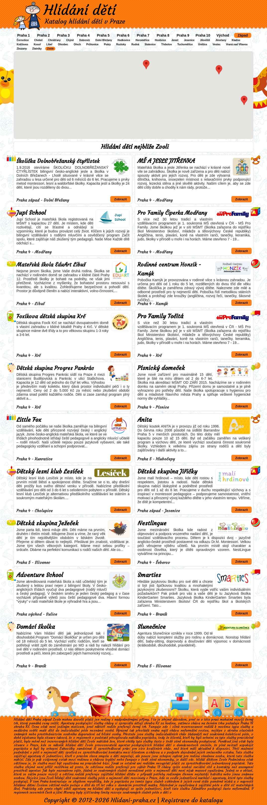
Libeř (49, 44)
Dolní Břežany (103, 40)
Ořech (77, 44)
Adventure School (39, 575)
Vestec (217, 44)
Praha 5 (103, 35)
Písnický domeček (161, 368)
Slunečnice (151, 627)
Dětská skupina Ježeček (47, 523)
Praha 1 (23, 35)
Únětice (202, 44)
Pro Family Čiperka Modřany (172, 213)
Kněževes (22, 44)
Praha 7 (143, 35)
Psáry (107, 44)
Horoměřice (142, 40)
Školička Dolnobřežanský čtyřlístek (57, 161)
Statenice (150, 44)
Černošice (23, 40)
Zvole (50, 48)
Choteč (38, 40)
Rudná (135, 44)
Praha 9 (183, 35)
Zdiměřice (198, 789)
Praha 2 (43, 35)
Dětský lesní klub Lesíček (49, 471)
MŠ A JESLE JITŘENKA (166, 161)
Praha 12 (153, 767)
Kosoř (37, 44)
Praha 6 (123, 35)
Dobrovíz (84, 40)
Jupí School (31, 212)
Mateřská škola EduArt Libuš (50, 264)
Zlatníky (37, 48)
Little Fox (28, 420)
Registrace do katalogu (192, 800)
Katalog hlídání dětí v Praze (85, 21)
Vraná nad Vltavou (237, 44)
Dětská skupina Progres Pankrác (55, 368)
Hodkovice (124, 40)
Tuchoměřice (185, 44)
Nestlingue (151, 523)
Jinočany (220, 40)
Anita (144, 420)
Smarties (149, 575)
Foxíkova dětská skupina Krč (50, 316)
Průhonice (92, 44)
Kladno (236, 40)
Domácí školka (35, 627)
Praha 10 (203, 35)
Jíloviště (205, 40)
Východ (222, 35)
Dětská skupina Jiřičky (167, 471)
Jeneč (174, 40)
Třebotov (166, 44)
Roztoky (121, 44)
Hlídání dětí (80, 10)
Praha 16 (247, 723)
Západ (243, 35)
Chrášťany (54, 40)
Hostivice (160, 40)
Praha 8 (163, 35)
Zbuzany (22, 48)
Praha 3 (63, 35)
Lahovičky (67, 749)
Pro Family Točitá (160, 316)
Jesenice (189, 40)
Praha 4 (83, 35)
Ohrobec (63, 44)
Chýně (70, 40)
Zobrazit (120, 199)
